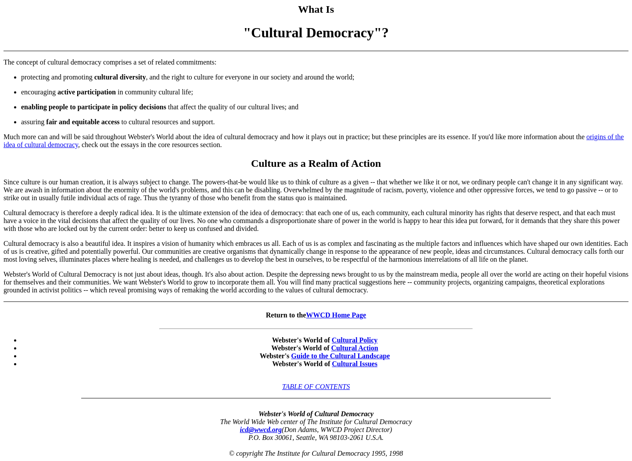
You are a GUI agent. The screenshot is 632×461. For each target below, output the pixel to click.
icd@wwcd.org (261, 429)
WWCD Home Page (336, 315)
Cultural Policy (354, 340)
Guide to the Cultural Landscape (340, 356)
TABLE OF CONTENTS (316, 386)
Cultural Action (354, 348)
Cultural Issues (354, 363)
